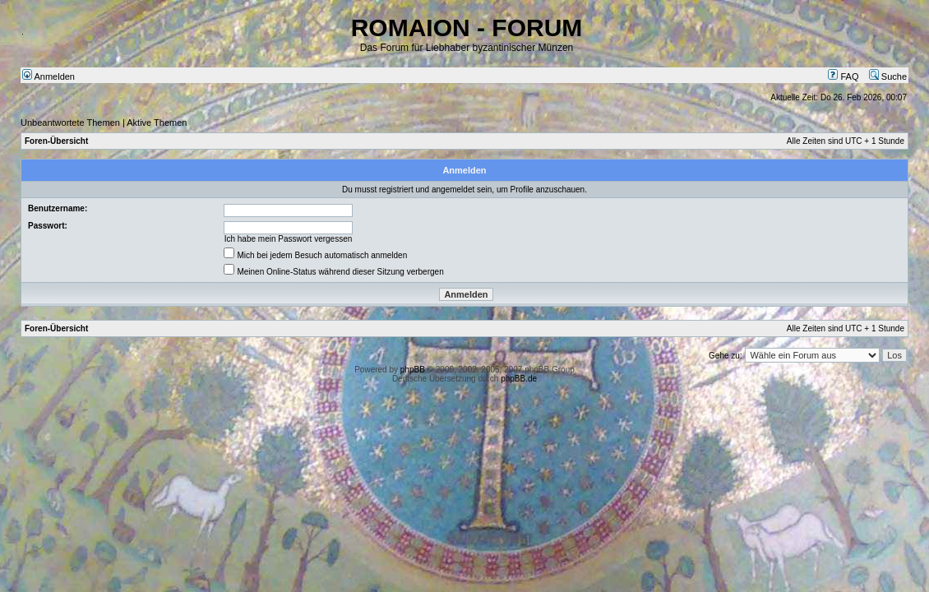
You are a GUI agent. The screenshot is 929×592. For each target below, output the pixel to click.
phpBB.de (519, 378)
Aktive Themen (157, 122)
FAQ (843, 76)
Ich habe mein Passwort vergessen (288, 238)
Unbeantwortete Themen (70, 122)
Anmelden (48, 76)
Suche (888, 76)
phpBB (412, 369)
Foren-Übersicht (56, 141)
